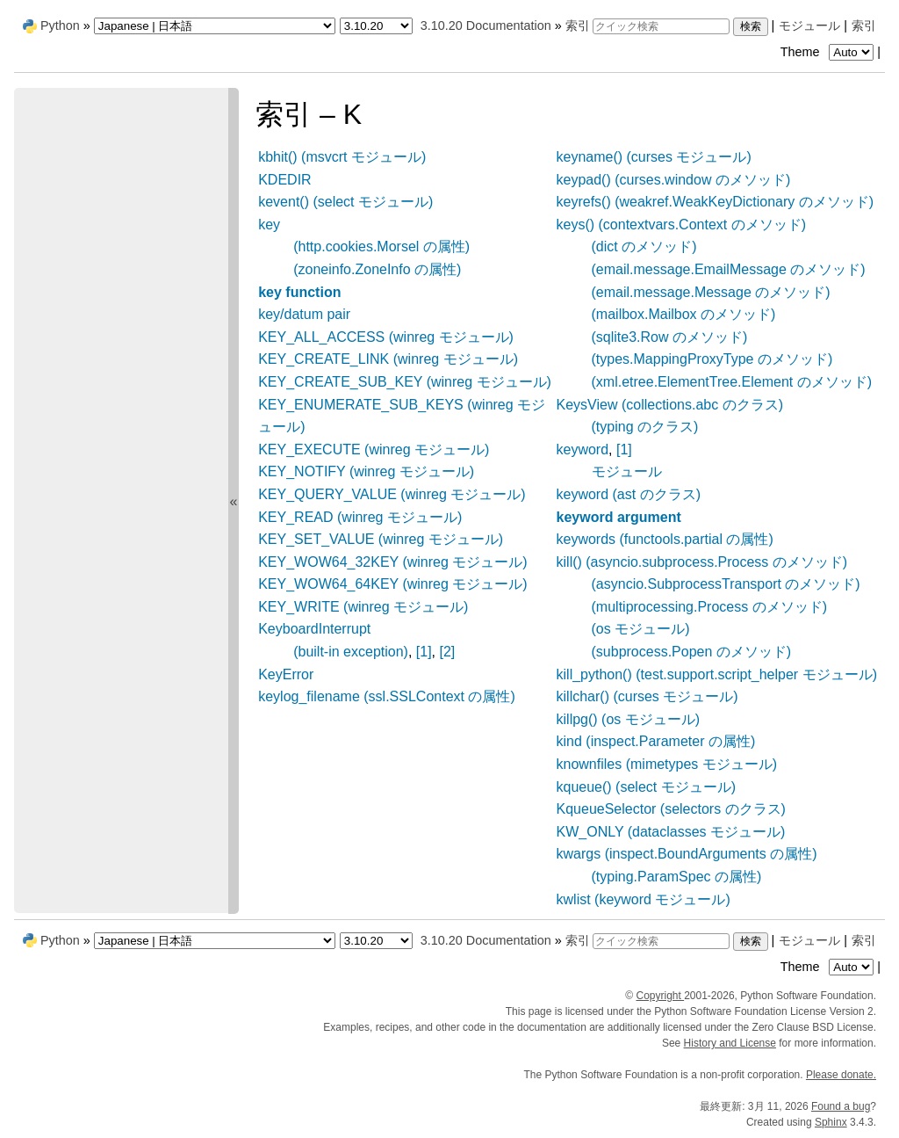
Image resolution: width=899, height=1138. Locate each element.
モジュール (809, 25)
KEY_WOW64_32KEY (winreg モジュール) (392, 562)
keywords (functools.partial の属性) (665, 539)
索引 (864, 25)
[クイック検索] (661, 26)
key (269, 224)
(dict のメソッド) (644, 246)
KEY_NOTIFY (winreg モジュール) (366, 471)
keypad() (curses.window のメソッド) (674, 179)
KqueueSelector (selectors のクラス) (671, 808)
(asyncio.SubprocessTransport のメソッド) (726, 583)
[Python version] (376, 26)
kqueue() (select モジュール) (647, 786)
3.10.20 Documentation (486, 25)
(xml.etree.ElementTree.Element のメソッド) (732, 381)
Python (60, 25)
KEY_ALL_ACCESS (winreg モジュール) (386, 337)
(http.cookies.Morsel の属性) (381, 246)
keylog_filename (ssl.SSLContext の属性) (386, 696)
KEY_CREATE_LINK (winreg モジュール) (388, 359)
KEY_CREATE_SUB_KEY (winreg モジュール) (404, 381)
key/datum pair (304, 314)
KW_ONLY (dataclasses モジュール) (671, 831)
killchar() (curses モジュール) (647, 696)
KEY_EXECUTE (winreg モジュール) (373, 449)
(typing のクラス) (645, 426)
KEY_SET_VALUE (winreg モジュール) (380, 539)
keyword (583, 449)
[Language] (214, 26)
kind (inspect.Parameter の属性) (656, 741)
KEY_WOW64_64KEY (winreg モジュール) (392, 583)
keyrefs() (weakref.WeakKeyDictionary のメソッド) (715, 201)
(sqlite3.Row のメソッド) (670, 337)
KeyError (285, 674)
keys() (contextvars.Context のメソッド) (682, 224)
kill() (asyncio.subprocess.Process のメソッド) (702, 562)
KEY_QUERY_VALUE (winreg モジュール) (391, 494)
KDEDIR (284, 179)
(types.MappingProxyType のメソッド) (712, 359)
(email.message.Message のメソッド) (711, 292)
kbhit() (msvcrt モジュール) (342, 156)
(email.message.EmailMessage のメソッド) (729, 269)
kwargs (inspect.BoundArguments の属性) (687, 853)
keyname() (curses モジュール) (654, 156)
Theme (828, 52)
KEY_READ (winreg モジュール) (360, 517)
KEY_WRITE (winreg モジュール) (363, 606)
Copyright (660, 995)
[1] (424, 651)
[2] (448, 651)
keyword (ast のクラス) (629, 494)
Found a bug (840, 1106)
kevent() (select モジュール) (345, 201)
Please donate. (841, 1075)
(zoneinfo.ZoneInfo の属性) (377, 269)
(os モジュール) (641, 628)
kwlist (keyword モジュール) (643, 899)
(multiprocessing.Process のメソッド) (710, 606)
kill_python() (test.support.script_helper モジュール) (717, 674)
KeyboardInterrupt (314, 628)
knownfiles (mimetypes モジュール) (667, 764)
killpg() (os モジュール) (629, 719)
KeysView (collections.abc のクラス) (670, 404)
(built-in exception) (350, 651)
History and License (730, 1043)
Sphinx (831, 1122)
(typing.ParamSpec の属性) (677, 876)
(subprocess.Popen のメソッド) (692, 651)
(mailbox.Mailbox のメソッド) (684, 314)
